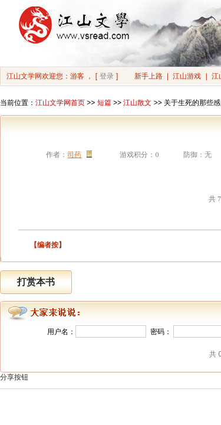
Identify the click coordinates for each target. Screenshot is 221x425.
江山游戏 (187, 76)
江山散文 (137, 103)
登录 (107, 76)
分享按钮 (14, 377)
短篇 (104, 103)
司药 (74, 155)
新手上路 (148, 76)
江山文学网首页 (60, 103)
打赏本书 (36, 282)
